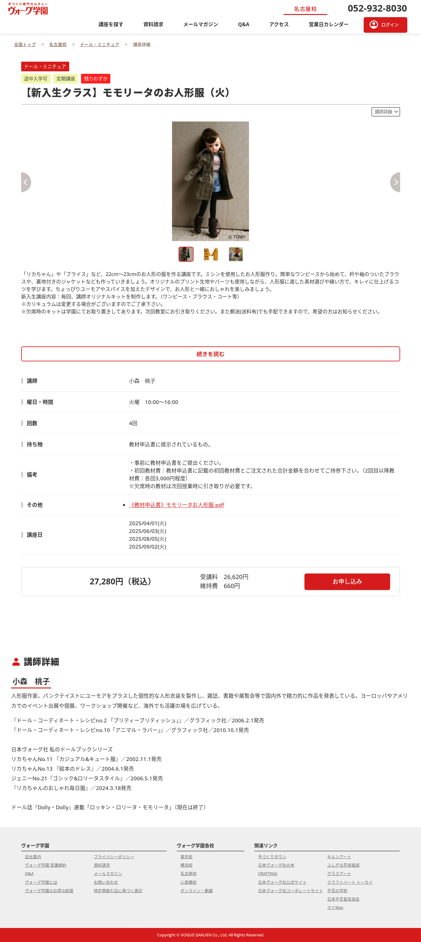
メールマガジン (200, 24)
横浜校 (186, 865)
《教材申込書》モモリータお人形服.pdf (176, 504)
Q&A (243, 24)
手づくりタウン (272, 856)
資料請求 (153, 24)
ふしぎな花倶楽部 (343, 865)
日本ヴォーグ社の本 (276, 865)
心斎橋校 (188, 882)
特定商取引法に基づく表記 (118, 890)
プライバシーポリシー (114, 856)
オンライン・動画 (196, 890)
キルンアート (339, 856)
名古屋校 (188, 873)
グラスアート (339, 873)
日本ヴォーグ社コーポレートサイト (290, 890)
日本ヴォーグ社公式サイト (282, 882)
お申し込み (347, 581)
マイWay (335, 907)
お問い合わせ (106, 882)
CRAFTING (267, 873)
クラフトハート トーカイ (350, 882)
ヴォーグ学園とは (41, 882)
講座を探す (110, 24)
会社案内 (33, 856)
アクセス (279, 24)
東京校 (186, 856)
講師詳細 (383, 112)
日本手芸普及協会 (343, 899)
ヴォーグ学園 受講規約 (45, 865)
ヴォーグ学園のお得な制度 (49, 890)
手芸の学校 (337, 890)
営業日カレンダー (329, 24)
